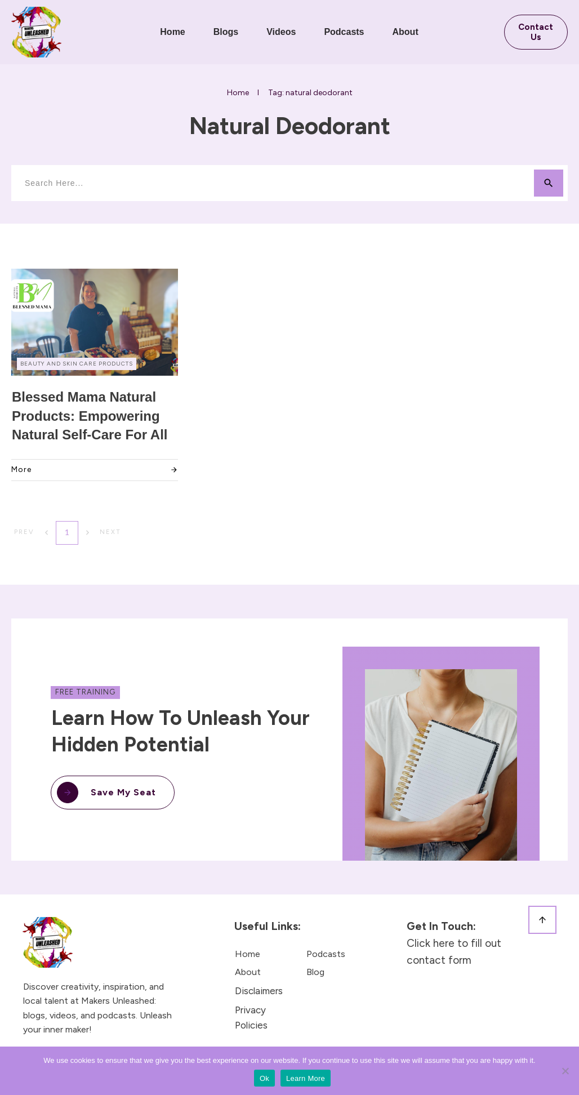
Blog (315, 972)
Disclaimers (259, 990)
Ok (264, 1078)
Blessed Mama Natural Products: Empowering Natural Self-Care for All (90, 415)
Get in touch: (443, 926)
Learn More (305, 1078)
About (248, 972)
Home (247, 954)
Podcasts (325, 954)
